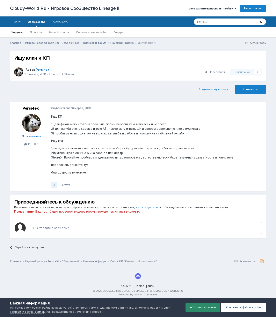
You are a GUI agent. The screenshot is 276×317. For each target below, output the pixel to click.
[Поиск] (216, 22)
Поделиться (215, 72)
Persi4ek (31, 108)
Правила (36, 32)
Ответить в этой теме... (52, 228)
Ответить (250, 89)
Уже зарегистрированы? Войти (212, 8)
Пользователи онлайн (91, 32)
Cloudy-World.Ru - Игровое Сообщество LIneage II (64, 8)
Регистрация (253, 8)
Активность (60, 21)
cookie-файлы (41, 307)
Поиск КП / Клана (61, 74)
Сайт (17, 21)
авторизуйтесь (147, 207)
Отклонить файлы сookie (243, 307)
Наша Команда (59, 32)
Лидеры (118, 32)
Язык (126, 286)
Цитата (65, 184)
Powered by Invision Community (138, 294)
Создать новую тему (213, 89)
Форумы (17, 32)
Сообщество (36, 23)
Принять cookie (203, 307)
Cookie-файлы (144, 286)
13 (27, 144)
